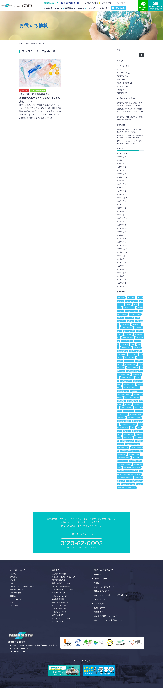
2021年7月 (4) (122, 266)
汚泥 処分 (130, 317)
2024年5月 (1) (122, 187)
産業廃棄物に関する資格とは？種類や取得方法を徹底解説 (130, 118)
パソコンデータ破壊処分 (61, 586)
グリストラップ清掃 (59, 605)
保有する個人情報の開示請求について (109, 620)
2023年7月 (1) (122, 204)
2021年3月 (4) (122, 279)
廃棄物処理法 (121, 454)
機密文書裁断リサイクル (61, 583)
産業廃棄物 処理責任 (124, 394)
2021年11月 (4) (122, 252)
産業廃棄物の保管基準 (133, 444)
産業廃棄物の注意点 (135, 414)
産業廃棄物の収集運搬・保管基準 (127, 471)
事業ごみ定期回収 (127, 407)
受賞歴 (12, 602)
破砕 (139, 427)
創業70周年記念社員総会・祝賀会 (22, 586)
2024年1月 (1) (122, 194)
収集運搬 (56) (121, 90)
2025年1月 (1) (122, 174)
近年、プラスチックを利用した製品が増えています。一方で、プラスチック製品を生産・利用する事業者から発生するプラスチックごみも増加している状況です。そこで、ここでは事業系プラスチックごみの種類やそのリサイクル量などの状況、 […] (40, 106)
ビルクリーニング (58, 593)
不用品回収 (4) (122, 93)
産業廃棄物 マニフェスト (131, 387)
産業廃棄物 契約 (130, 364)
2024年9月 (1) (122, 181)
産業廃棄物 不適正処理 (132, 397)
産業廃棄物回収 (132, 401)
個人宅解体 (56, 615)
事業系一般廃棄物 (38, 85)
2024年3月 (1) (122, 191)
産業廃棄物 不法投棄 (134, 417)
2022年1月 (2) (122, 245)
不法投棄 (127, 404)
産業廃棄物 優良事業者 (134, 371)
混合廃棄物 (121, 297)
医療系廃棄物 (121, 354)
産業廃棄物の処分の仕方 (128, 424)
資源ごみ (24, 85)
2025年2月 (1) (122, 170)
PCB (135, 304)
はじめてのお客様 (91, 3)
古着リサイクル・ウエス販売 (62, 590)
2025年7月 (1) (122, 160)
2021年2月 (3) (122, 283)
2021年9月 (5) (122, 259)
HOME (21, 44)
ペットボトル (129, 361)
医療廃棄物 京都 (135, 351)
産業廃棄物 (121, 401)
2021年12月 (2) (122, 249)
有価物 (128, 304)
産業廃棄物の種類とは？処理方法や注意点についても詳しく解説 (130, 131)
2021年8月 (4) (122, 262)
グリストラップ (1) (123, 66)
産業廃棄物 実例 (123, 391)
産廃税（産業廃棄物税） (125, 477)
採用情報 (97, 574)
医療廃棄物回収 (122, 351)
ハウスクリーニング (59, 612)
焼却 (119, 431)
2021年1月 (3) (122, 286)
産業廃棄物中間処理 (123, 421)
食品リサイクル (126, 347)
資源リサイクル (129, 357)
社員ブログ (98, 612)
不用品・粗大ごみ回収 (60, 609)
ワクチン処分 (133, 354)
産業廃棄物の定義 (135, 461)
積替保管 (130, 321)
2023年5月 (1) (122, 208)
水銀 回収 (128, 334)
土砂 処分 (121, 321)
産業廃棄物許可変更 (123, 374)
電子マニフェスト (132, 301)
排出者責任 (121, 417)
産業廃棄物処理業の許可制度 (132, 467)
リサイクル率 (128, 437)
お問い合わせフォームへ (81, 534)
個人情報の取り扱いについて (106, 616)
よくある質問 (99, 604)
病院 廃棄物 (125, 324)
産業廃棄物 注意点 (127, 441)
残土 (138, 317)
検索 (141, 55)
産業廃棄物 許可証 (127, 377)
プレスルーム (15, 605)
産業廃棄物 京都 (137, 391)
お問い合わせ (120, 8)
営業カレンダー (100, 579)
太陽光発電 (131, 297)
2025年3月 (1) (122, 167)
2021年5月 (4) (122, 273)
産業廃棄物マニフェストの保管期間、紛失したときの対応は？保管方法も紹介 (130, 111)
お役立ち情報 (107, 3)
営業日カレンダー (53, 3)
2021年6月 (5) (122, 269)
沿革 (11, 583)
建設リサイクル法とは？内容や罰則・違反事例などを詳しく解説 (130, 142)
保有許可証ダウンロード (73, 3)
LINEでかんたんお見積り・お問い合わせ (110, 595)
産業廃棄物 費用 (132, 311)
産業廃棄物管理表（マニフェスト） (131, 451)
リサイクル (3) (122, 69)
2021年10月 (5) (122, 256)
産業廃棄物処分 (128, 434)
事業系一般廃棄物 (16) (125, 83)
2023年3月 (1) (122, 211)
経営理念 (13, 577)
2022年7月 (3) (122, 225)
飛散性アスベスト (129, 307)
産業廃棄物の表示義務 (124, 464)
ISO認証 (13, 596)
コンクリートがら (135, 314)
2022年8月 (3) (122, 222)
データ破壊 (125, 344)
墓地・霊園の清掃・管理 (61, 602)
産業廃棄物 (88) (122, 86)
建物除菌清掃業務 (58, 599)
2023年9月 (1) (122, 201)
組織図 (12, 580)
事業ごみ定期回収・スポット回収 (64, 577)
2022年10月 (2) (122, 218)
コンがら (120, 317)
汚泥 (133, 344)
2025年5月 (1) (122, 164)
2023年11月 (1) (122, 198)
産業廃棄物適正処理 (128, 484)
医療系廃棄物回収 (58, 580)
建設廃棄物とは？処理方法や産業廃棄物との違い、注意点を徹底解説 (130, 136)
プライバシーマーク (17, 599)
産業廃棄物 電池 (128, 337)
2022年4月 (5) (122, 235)
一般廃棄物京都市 (127, 327)
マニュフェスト (128, 411)
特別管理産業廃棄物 (123, 457)
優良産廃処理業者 (123, 447)
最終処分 (126, 431)
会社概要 (13, 574)
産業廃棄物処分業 (134, 454)
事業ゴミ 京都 (127, 341)
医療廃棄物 (137, 347)
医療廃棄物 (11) (122, 76)
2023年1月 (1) (122, 215)
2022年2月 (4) (122, 242)
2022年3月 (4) (122, 239)
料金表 (97, 583)
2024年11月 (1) (122, 177)
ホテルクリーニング (59, 596)
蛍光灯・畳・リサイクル (61, 618)
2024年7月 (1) (122, 184)
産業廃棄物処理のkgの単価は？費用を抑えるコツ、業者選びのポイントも (130, 104)
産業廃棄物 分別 (129, 384)
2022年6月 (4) (122, 228)
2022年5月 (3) (122, 232)
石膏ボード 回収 (129, 331)
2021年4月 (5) (122, 276)
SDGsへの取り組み (102, 570)
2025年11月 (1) (122, 153)
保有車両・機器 (15, 593)
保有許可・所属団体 (17, 590)
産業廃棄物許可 (126, 381)
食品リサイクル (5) (123, 73)
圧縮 (133, 427)
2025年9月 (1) (122, 157)
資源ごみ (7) (121, 79)
